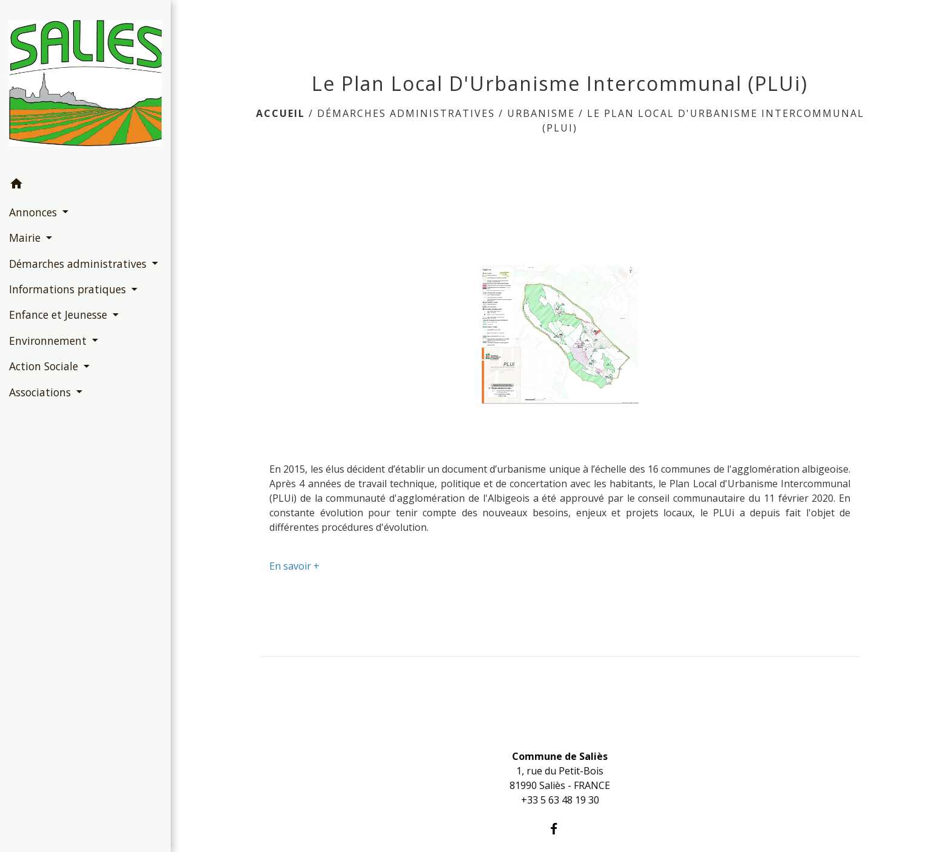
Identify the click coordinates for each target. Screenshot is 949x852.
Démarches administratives (406, 113)
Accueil (280, 113)
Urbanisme (541, 113)
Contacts (560, 732)
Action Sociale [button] (45, 366)
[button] (85, 185)
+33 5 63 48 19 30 (560, 800)
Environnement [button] (49, 340)
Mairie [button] (26, 237)
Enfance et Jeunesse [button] (59, 314)
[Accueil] (85, 85)
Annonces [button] (34, 212)
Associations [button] (41, 392)
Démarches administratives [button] (79, 263)
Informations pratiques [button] (69, 289)
